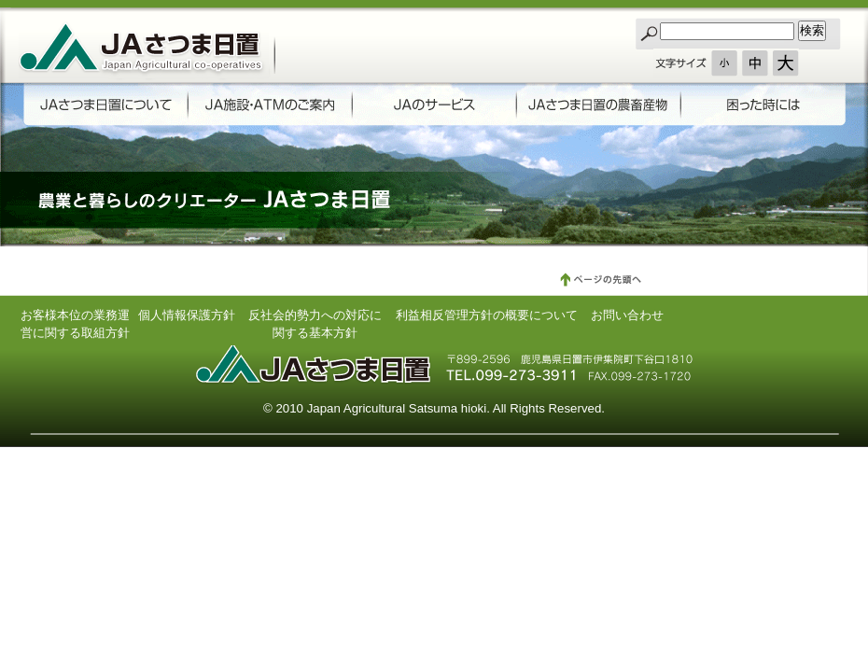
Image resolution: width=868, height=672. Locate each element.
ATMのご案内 (267, 105)
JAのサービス (430, 105)
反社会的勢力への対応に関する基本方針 (315, 321)
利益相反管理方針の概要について (487, 315)
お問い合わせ (627, 315)
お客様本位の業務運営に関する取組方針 (75, 321)
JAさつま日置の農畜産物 (594, 105)
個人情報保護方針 (186, 315)
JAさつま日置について (104, 105)
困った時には (757, 105)
